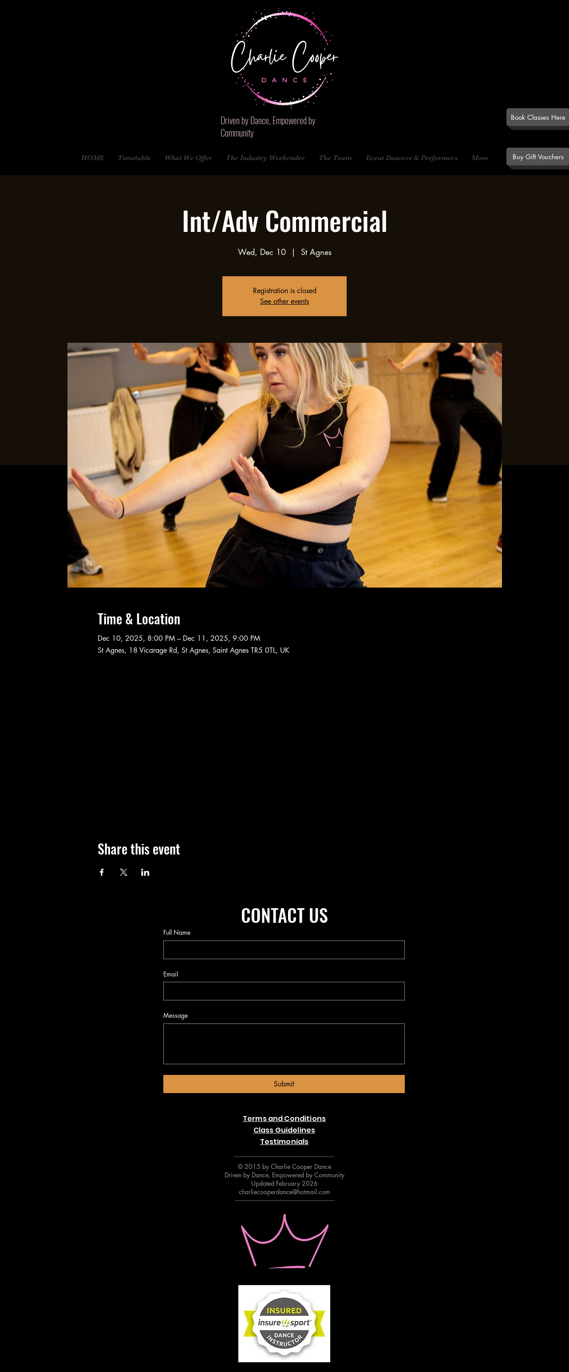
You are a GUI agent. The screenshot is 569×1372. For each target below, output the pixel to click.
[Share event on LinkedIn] (145, 872)
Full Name (176, 932)
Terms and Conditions (284, 1118)
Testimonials (284, 1142)
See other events (284, 301)
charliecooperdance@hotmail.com (284, 1192)
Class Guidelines (284, 1130)
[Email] (281, 991)
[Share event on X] (123, 872)
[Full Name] (281, 950)
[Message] (284, 1043)
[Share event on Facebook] (102, 872)
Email (170, 974)
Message (175, 1015)
